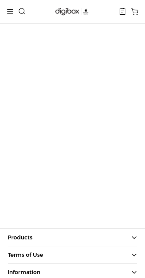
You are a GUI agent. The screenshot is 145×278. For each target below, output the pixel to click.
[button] (122, 11)
